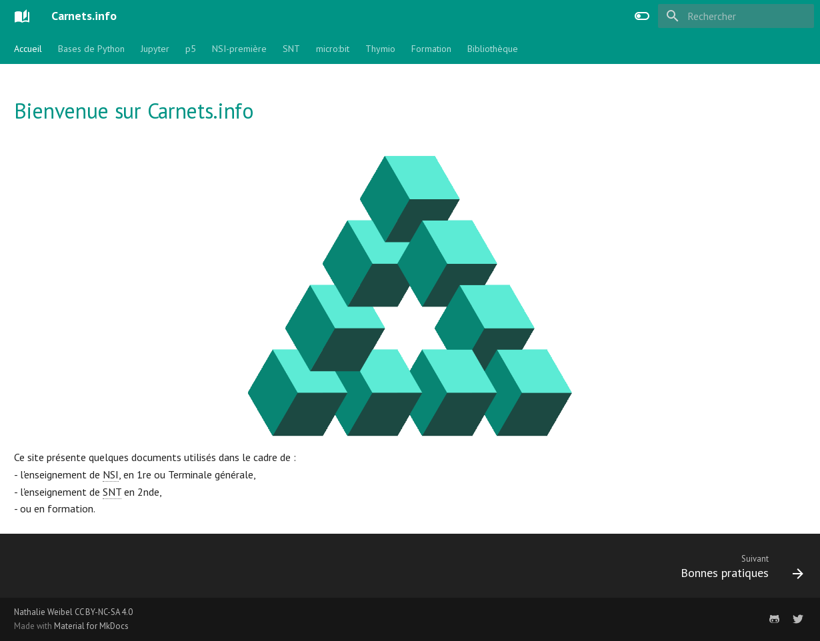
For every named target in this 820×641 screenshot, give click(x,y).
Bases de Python (91, 49)
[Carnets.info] (22, 16)
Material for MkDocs (91, 626)
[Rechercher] (736, 16)
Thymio (380, 49)
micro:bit (332, 49)
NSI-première (239, 49)
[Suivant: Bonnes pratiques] (737, 570)
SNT (291, 49)
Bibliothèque (492, 49)
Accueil (28, 49)
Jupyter (155, 49)
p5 (190, 49)
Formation (431, 49)
